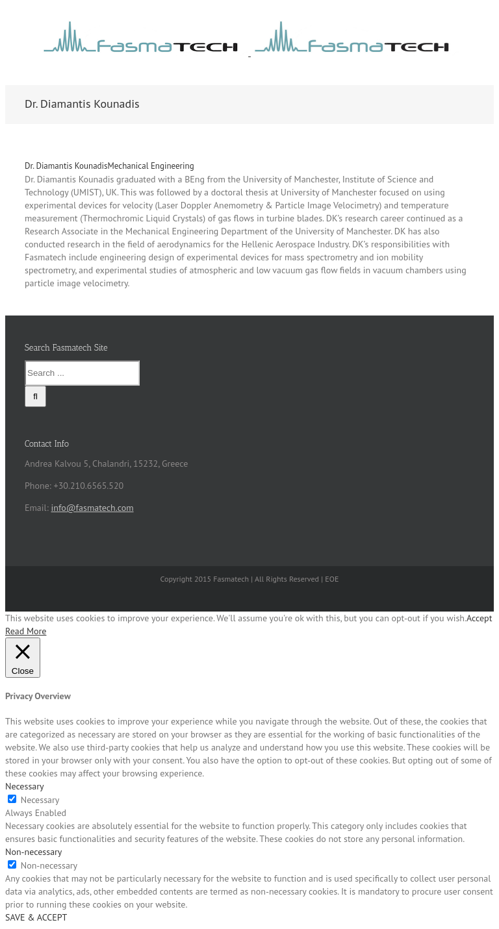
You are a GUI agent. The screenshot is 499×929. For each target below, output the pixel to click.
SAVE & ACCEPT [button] (36, 917)
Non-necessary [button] (33, 852)
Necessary (40, 800)
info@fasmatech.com (92, 508)
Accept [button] (479, 618)
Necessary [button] (24, 786)
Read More (25, 631)
